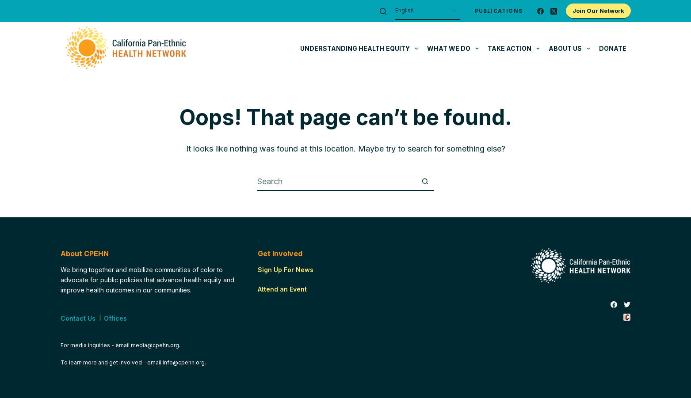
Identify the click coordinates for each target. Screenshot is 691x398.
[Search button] (425, 182)
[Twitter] (627, 304)
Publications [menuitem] (499, 11)
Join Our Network (598, 10)
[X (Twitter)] (553, 11)
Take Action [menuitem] (515, 48)
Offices (115, 318)
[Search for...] (336, 182)
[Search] (383, 11)
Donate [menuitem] (612, 48)
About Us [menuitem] (571, 48)
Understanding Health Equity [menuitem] (361, 48)
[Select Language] (427, 11)
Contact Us (78, 318)
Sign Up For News (285, 269)
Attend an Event (282, 289)
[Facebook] (540, 11)
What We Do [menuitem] (454, 48)
